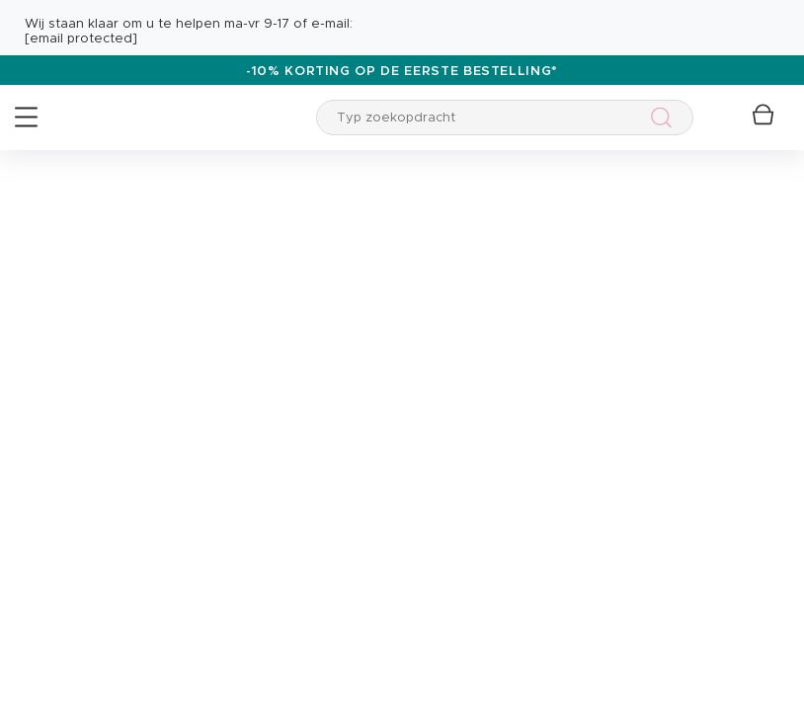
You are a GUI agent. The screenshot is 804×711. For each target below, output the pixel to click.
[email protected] (81, 39)
